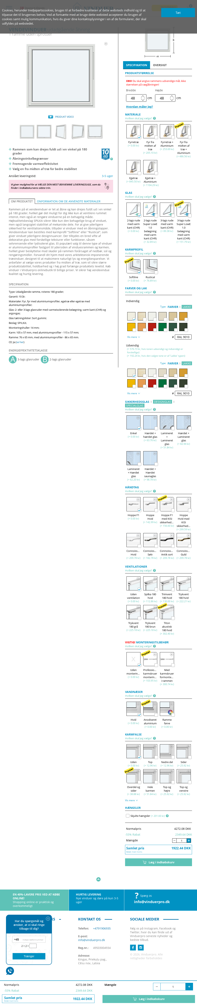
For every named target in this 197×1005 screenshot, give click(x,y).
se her (20, 342)
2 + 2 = (25, 946)
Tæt (178, 13)
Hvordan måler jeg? (139, 106)
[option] (61, 76)
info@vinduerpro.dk (152, 889)
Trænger (29, 956)
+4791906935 (102, 916)
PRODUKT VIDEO (64, 116)
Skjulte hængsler (138, 816)
